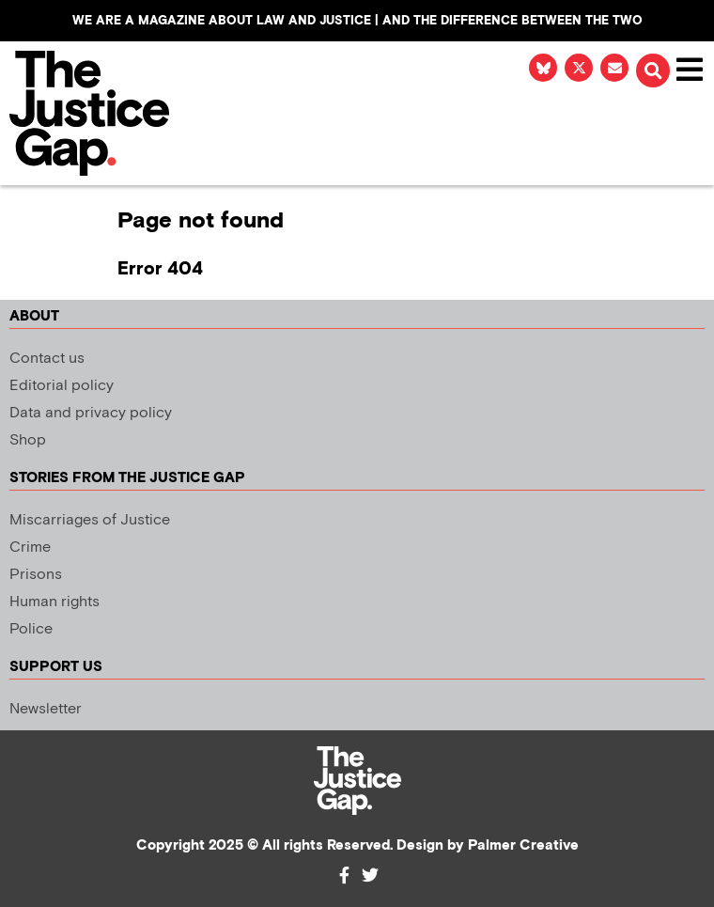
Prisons (35, 575)
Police (31, 629)
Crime (30, 547)
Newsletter (45, 709)
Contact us (47, 358)
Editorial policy (61, 386)
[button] (653, 70)
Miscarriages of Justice (89, 520)
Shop (27, 440)
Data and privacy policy (90, 413)
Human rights (54, 602)
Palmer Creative (523, 845)
